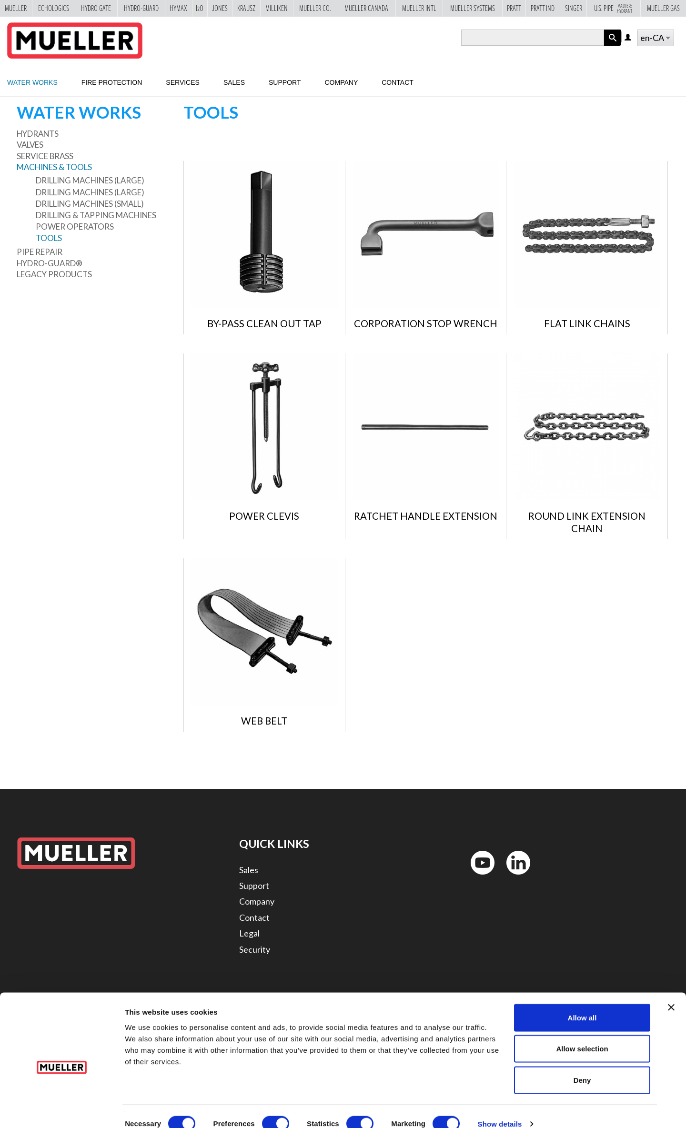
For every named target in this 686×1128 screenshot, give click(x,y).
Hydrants (38, 134)
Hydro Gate (96, 8)
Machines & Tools (54, 167)
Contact (398, 82)
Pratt (514, 8)
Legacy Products (54, 274)
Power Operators (75, 227)
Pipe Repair (39, 252)
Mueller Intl (419, 8)
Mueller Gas (663, 8)
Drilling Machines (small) (90, 204)
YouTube (477, 876)
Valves (30, 145)
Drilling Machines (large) (90, 180)
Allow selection (582, 1034)
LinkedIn (513, 876)
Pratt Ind (543, 8)
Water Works (32, 82)
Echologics (53, 8)
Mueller (16, 8)
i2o (199, 8)
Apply (612, 45)
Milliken (276, 8)
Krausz (246, 8)
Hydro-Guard (141, 8)
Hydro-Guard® (49, 263)
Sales (234, 82)
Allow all (582, 1003)
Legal (249, 933)
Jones (220, 8)
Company (341, 82)
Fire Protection (111, 82)
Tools (49, 238)
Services (183, 82)
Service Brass (45, 156)
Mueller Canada (366, 8)
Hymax (178, 8)
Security (254, 949)
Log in (629, 38)
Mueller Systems (472, 8)
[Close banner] (671, 992)
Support (285, 82)
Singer (573, 8)
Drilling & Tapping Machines (96, 215)
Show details (500, 1109)
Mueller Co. (315, 8)
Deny (582, 1065)
